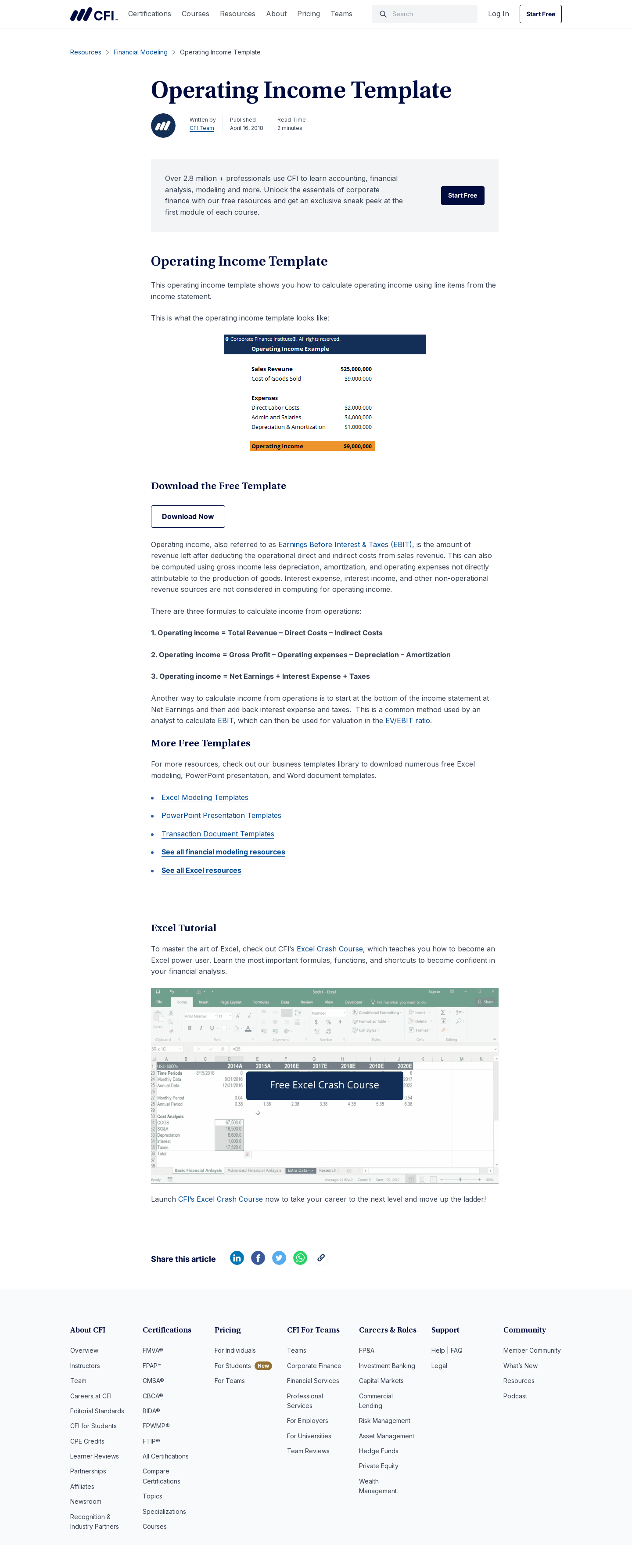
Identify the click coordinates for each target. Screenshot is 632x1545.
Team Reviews (308, 1451)
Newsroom (85, 1501)
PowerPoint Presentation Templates (221, 815)
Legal (439, 1365)
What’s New (520, 1365)
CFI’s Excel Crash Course (220, 1199)
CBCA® (153, 1396)
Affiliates (82, 1486)
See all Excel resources (201, 870)
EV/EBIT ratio (407, 720)
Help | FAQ (447, 1350)
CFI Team (202, 128)
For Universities (309, 1436)
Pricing (308, 13)
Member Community (532, 1350)
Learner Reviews (94, 1456)
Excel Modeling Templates (205, 797)
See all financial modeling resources (223, 851)
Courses (195, 13)
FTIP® (151, 1441)
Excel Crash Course (330, 948)
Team (78, 1380)
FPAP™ (152, 1365)
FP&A (366, 1350)
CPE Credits (87, 1441)
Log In (498, 13)
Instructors (85, 1365)
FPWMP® (156, 1426)
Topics (152, 1496)
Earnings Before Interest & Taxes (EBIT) (345, 544)
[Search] (425, 14)
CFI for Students (93, 1426)
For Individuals (235, 1350)
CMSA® (153, 1380)
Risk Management (384, 1420)
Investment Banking (387, 1365)
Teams (341, 13)
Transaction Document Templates (218, 833)
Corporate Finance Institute (94, 14)
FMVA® (153, 1350)
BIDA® (151, 1411)
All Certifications (166, 1456)
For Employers (307, 1420)
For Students (233, 1365)
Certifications (149, 13)
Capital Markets (381, 1380)
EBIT (225, 720)
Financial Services (313, 1380)
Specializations (164, 1511)
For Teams (230, 1380)
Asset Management (386, 1436)
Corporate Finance (314, 1365)
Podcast (515, 1396)
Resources (237, 13)
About (276, 13)
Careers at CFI (90, 1396)
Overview (84, 1350)
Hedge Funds (379, 1451)
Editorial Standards (97, 1411)
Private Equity (379, 1465)
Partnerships (88, 1471)
